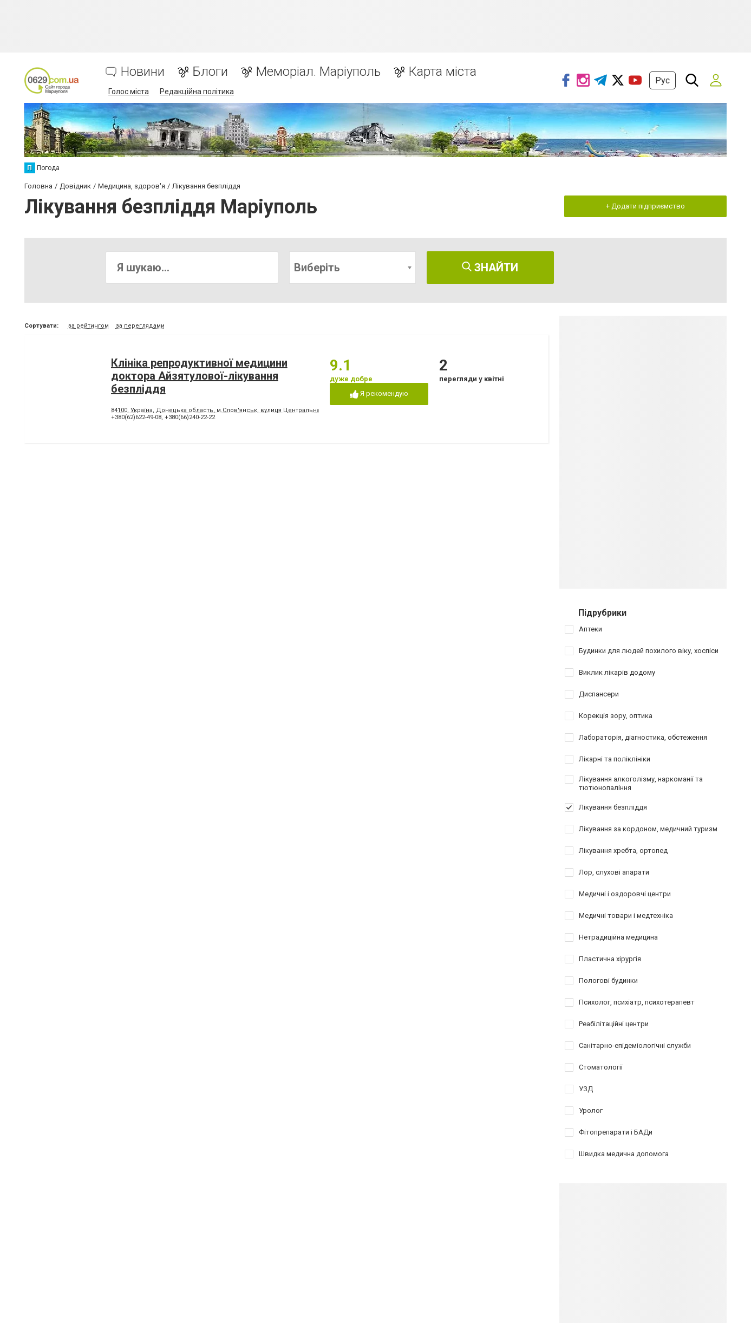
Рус (662, 80)
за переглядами (140, 325)
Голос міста (128, 91)
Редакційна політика (197, 91)
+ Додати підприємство (645, 206)
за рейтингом (88, 325)
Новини (143, 71)
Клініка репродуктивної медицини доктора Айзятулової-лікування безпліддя (199, 375)
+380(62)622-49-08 (136, 417)
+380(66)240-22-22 (190, 417)
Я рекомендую (379, 394)
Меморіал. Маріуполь (318, 71)
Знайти (490, 267)
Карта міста (442, 71)
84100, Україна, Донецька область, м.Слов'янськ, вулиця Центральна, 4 (218, 410)
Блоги (210, 71)
